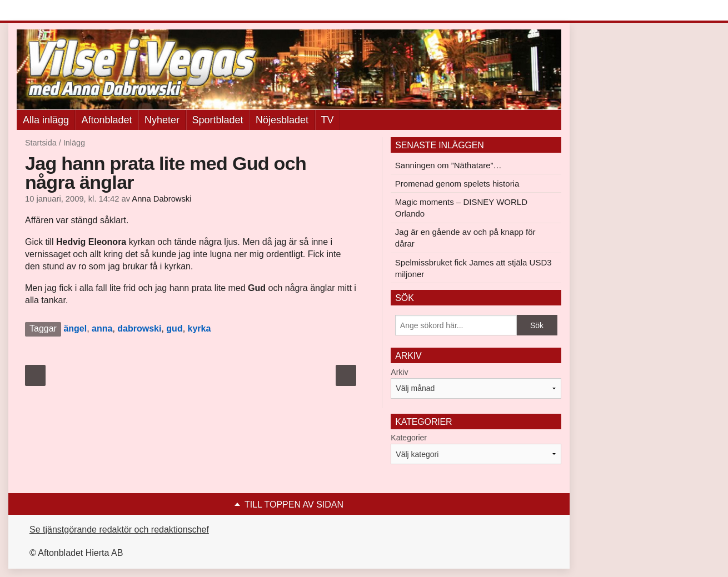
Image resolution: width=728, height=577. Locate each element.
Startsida (41, 142)
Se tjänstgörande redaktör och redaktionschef (119, 529)
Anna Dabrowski (161, 198)
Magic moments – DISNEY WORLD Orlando (461, 207)
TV (327, 120)
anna (102, 328)
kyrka (199, 328)
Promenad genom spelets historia (457, 183)
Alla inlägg (46, 120)
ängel (75, 328)
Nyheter (161, 120)
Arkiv (399, 372)
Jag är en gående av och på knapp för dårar (465, 237)
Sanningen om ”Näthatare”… (448, 165)
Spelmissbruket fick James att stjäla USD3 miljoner (473, 268)
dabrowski (139, 328)
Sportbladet (217, 120)
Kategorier (409, 437)
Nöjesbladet (282, 120)
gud (174, 328)
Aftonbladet (107, 120)
